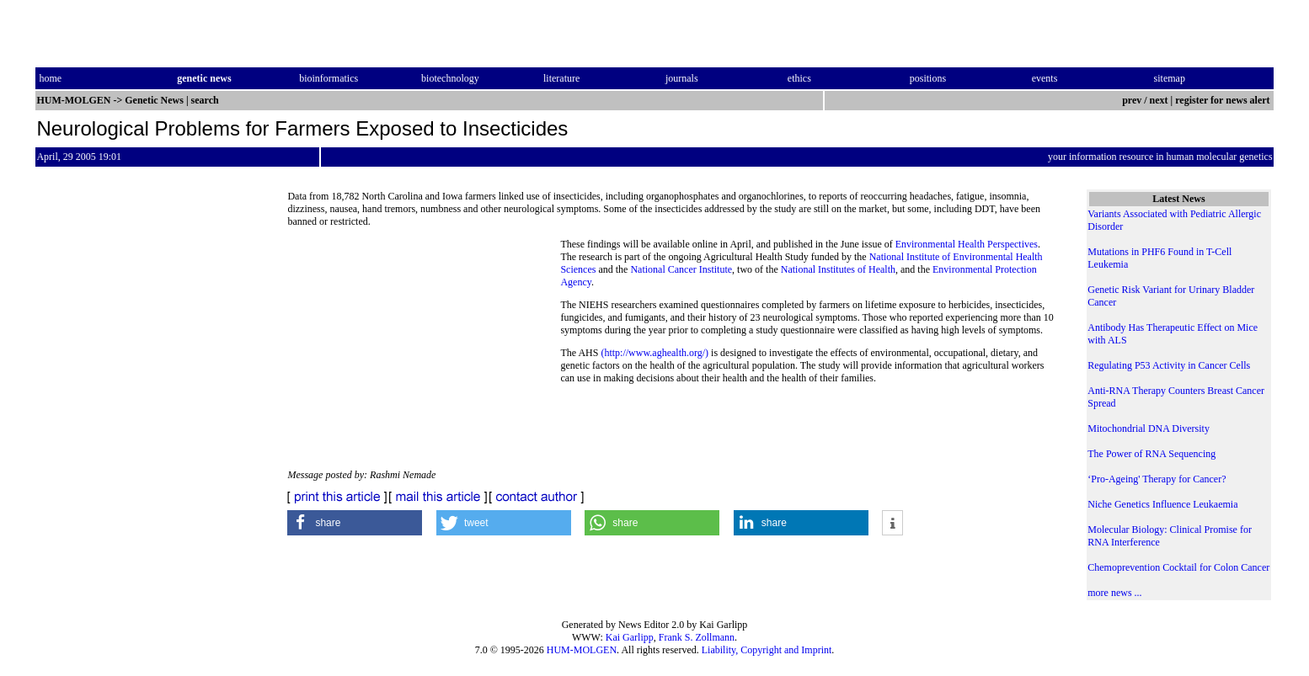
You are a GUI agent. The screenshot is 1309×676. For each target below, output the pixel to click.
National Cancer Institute (681, 269)
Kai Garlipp (630, 637)
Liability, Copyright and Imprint (767, 650)
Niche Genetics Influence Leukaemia (1162, 504)
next (1159, 100)
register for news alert (1223, 100)
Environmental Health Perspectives (966, 244)
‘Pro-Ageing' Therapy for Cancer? (1156, 479)
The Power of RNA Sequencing (1151, 454)
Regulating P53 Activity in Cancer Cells (1168, 365)
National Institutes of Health (838, 269)
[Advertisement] (423, 353)
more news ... (1114, 593)
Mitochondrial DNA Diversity (1148, 428)
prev (1131, 100)
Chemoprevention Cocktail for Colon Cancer (1178, 567)
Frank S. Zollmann (697, 637)
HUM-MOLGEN (582, 650)
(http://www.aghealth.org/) (654, 353)
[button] (354, 522)
